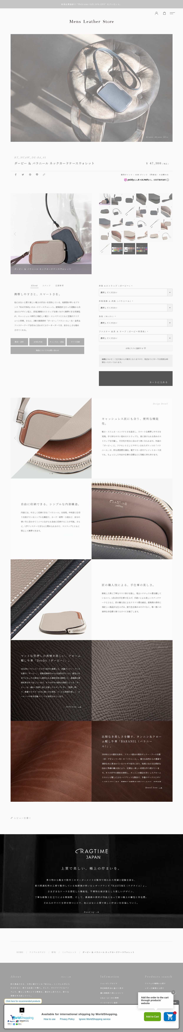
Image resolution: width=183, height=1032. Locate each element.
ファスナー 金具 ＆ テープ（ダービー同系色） (124, 331)
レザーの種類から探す (154, 988)
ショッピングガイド (109, 983)
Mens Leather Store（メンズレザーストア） (91, 21)
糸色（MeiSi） (108, 316)
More (63, 977)
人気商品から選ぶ (152, 998)
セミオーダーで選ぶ (153, 1002)
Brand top (89, 912)
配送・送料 (19, 341)
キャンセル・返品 (57, 341)
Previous (15, 234)
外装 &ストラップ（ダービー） (116, 286)
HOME (19, 952)
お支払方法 (38, 341)
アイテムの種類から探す (155, 983)
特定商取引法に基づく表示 (112, 988)
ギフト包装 (75, 341)
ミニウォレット (69, 952)
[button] (49, 473)
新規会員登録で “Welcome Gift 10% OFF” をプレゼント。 (91, 4)
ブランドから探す (152, 993)
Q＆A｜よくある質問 (109, 998)
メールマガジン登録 (109, 1002)
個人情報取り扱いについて (112, 993)
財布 (54, 952)
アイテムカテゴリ (37, 952)
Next (87, 234)
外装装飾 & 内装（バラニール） (116, 301)
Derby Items (71, 706)
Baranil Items (151, 787)
